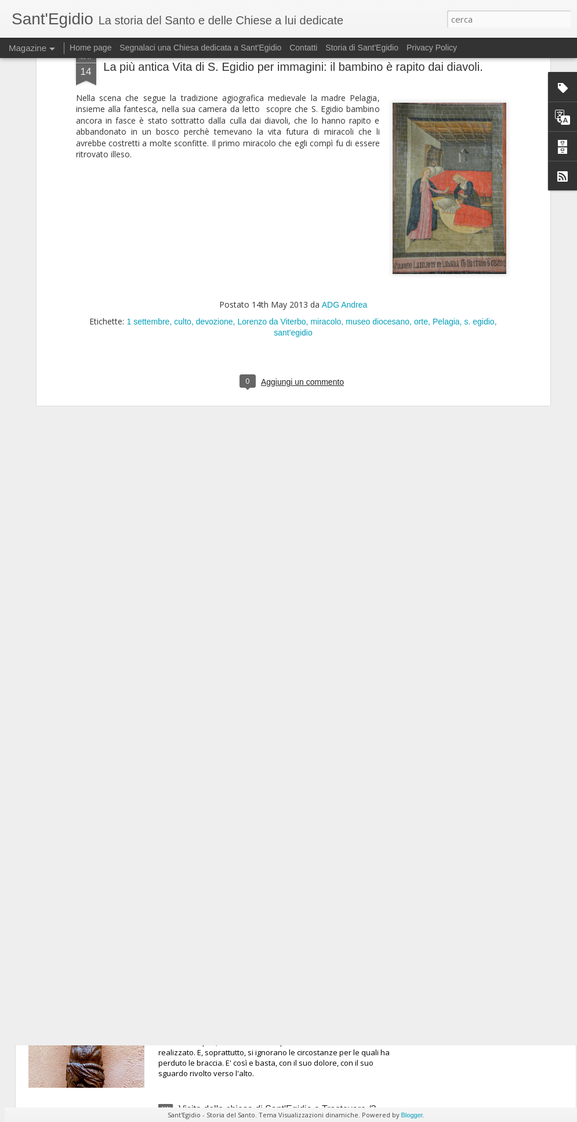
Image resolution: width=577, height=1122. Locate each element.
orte (421, 138)
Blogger (412, 1115)
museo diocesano (377, 138)
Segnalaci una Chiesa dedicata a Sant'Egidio (200, 47)
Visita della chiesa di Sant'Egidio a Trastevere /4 (277, 977)
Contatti (303, 47)
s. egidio (479, 138)
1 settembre (147, 138)
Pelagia (446, 138)
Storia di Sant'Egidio (361, 47)
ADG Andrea (345, 121)
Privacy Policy (432, 47)
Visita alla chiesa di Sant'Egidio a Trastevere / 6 (276, 712)
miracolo (325, 138)
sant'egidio (293, 149)
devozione (214, 138)
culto (182, 138)
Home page (90, 47)
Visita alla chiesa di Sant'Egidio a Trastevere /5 (275, 844)
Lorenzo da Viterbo (271, 138)
